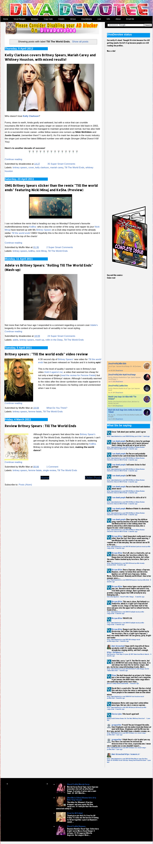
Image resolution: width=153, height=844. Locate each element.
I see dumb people (119, 441)
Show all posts (80, 41)
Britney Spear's (87, 434)
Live (99, 19)
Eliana (114, 675)
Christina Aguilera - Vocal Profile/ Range (120, 597)
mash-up (39, 340)
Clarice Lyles (117, 713)
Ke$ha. (92, 444)
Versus (73, 19)
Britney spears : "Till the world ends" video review (46, 354)
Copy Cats (48, 19)
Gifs (108, 19)
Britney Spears (43, 230)
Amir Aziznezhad (118, 646)
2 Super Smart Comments (59, 247)
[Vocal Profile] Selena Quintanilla (118, 683)
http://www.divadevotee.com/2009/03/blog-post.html (124, 436)
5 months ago (119, 548)
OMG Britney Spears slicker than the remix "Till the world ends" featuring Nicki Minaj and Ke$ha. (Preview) (51, 187)
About (118, 19)
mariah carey (56, 167)
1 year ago (119, 735)
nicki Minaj (41, 251)
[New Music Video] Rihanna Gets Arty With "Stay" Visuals (81, 798)
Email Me (130, 19)
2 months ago (132, 449)
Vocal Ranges (19, 19)
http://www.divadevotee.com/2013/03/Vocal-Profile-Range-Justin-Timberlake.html (128, 669)
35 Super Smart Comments (61, 164)
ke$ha (31, 251)
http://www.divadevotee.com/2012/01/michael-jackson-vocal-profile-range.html (129, 547)
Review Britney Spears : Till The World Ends (40, 426)
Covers (61, 19)
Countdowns (86, 19)
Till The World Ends (74, 167)
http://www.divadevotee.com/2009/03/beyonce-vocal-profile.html (128, 580)
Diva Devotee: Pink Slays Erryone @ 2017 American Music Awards (128, 654)
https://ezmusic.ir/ (132, 754)
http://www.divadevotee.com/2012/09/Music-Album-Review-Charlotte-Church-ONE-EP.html (126, 448)
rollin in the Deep (54, 340)
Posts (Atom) (25, 484)
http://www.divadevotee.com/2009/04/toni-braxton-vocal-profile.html (125, 697)
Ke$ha (32, 226)
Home (5, 19)
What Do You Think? (56, 408)
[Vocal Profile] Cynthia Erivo (118, 386)
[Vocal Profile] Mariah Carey (78, 784)
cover (31, 167)
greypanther (117, 724)
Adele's (94, 325)
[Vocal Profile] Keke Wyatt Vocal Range (122, 375)
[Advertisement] (116, 100)
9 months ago (120, 698)
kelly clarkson (42, 167)
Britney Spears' (65, 359)
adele (15, 340)
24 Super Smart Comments (61, 336)
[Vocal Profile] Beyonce (76, 826)
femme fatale (35, 411)
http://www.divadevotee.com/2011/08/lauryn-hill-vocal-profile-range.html (127, 708)
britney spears (20, 167)
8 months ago (134, 683)
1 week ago (146, 436)
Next (47, 783)
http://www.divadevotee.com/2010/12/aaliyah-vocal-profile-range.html (125, 612)
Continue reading (13, 159)
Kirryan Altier (117, 536)
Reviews (34, 19)
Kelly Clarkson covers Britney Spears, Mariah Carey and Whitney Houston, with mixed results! (50, 57)
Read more (119, 370)
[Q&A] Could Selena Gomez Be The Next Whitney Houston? (126, 718)
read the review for (78, 375)
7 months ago (123, 670)
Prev (7, 783)
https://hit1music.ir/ (115, 652)
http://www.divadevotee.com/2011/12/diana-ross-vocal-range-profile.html (126, 734)
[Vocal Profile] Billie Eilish (117, 364)
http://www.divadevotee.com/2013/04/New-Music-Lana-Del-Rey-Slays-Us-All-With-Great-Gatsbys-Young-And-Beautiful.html (127, 759)
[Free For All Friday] (75, 813)
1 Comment (52, 466)
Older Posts (93, 477)
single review (49, 470)
